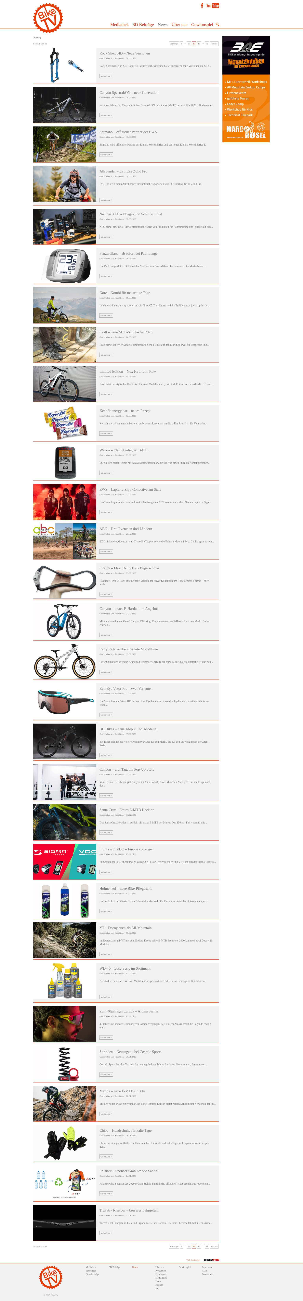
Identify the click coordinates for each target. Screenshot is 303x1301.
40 (199, 43)
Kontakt (159, 1284)
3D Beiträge (143, 24)
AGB (204, 1270)
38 (189, 43)
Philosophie (161, 1274)
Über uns (179, 24)
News (163, 24)
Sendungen (91, 1270)
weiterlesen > (106, 76)
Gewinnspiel (202, 24)
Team (158, 1281)
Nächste (214, 43)
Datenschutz (208, 1274)
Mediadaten (161, 1277)
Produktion (160, 1270)
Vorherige (174, 43)
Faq (157, 1288)
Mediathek (119, 24)
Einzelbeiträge (92, 1274)
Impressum (207, 1267)
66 (207, 43)
